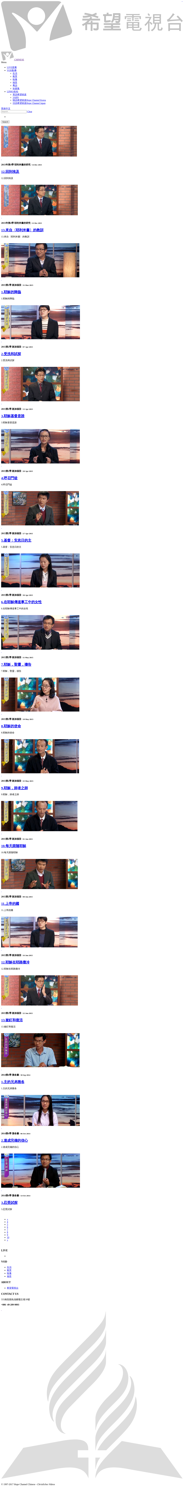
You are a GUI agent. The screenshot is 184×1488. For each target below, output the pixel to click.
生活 (9, 1267)
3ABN (16, 97)
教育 (9, 1270)
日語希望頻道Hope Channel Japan (29, 103)
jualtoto (182, 1)
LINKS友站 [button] (12, 91)
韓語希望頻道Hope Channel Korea (29, 100)
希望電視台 (12, 1288)
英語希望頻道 (19, 94)
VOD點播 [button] (12, 70)
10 (8, 1237)
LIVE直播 (12, 67)
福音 (9, 1276)
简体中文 (5, 108)
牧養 (9, 1273)
